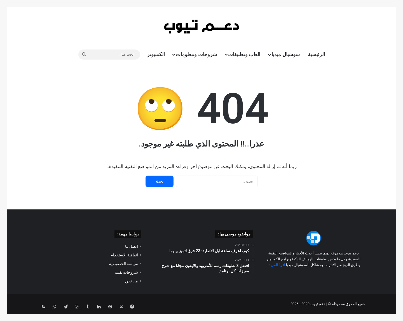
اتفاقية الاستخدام (124, 255)
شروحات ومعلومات (196, 54)
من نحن (131, 281)
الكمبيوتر (156, 54)
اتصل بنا (131, 246)
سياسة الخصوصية (123, 263)
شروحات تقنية (126, 272)
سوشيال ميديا (285, 54)
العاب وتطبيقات (244, 54)
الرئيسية (316, 54)
